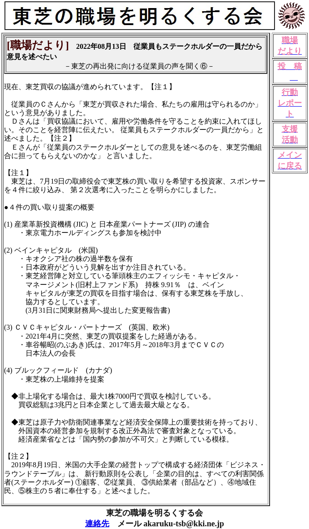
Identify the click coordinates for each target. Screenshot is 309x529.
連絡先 (97, 523)
